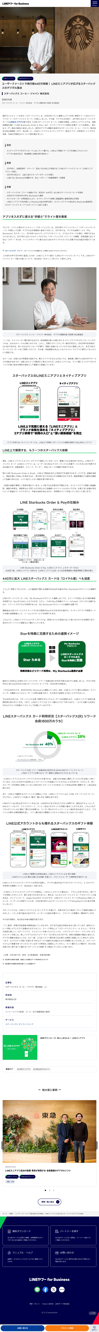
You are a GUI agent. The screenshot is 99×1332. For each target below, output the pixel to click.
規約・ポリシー (35, 1304)
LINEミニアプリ (17, 122)
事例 (11, 1213)
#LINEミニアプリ (24, 1069)
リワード (19, 251)
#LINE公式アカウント (41, 1069)
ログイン (94, 1330)
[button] (96, 1145)
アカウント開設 (67, 1328)
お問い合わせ (22, 1328)
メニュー (94, 3)
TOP (93, 1313)
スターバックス (10, 251)
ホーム (5, 1213)
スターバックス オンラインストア (19, 1024)
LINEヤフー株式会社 (62, 1304)
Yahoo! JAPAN (47, 1304)
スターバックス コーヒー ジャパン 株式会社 (24, 986)
